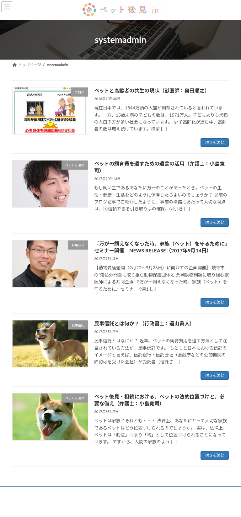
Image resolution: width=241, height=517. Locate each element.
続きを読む (214, 142)
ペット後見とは (31, 492)
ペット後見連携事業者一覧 (114, 492)
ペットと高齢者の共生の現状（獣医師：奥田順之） (152, 90)
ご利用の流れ (68, 492)
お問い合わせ (161, 492)
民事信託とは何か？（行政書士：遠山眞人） (144, 323)
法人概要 (192, 492)
